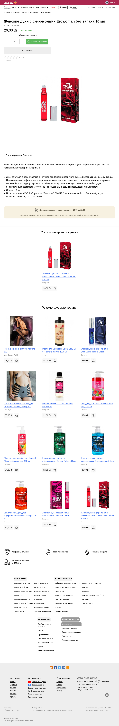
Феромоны (34, 12)
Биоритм (27, 155)
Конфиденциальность (36, 691)
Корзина (59, 682)
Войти (110, 2)
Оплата (100, 7)
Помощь (59, 691)
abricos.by (7, 708)
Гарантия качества (35, 694)
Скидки (52, 7)
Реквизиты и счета (35, 697)
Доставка (91, 7)
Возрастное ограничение (37, 688)
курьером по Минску (55, 210)
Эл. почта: (87, 684)
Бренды (13, 697)
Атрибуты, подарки (20, 12)
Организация (34, 678)
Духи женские (46, 12)
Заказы (59, 685)
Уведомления (61, 688)
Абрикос (7, 12)
